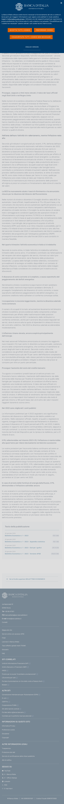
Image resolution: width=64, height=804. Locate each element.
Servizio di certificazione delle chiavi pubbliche (18, 756)
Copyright (5, 737)
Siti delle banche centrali (10, 709)
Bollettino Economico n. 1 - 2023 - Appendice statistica (25, 542)
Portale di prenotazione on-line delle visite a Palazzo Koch (22, 681)
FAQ (3, 653)
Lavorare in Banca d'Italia (10, 642)
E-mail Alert (7, 788)
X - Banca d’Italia (9, 774)
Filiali (4, 638)
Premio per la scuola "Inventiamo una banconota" (19, 674)
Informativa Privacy (8, 726)
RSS (4, 785)
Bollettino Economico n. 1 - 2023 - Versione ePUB (23, 554)
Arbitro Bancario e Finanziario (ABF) (14, 667)
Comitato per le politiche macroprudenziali (16, 716)
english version (32, 48)
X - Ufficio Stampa (9, 778)
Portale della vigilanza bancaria (12, 712)
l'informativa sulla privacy (16, 19)
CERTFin (5, 702)
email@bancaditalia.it (14, 619)
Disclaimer (5, 734)
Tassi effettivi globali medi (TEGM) (14, 646)
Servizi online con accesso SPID (13, 634)
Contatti (4, 622)
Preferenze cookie (8, 730)
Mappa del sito (7, 630)
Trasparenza (6, 748)
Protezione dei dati (8, 752)
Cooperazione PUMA (9, 705)
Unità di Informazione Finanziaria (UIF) (15, 663)
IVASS (4, 670)
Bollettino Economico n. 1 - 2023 (16, 536)
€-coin (4, 698)
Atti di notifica (6, 760)
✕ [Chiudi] (61, 2)
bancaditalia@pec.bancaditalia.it (16, 615)
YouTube (6, 771)
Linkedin (6, 781)
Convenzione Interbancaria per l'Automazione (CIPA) (20, 695)
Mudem (4, 685)
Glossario (5, 649)
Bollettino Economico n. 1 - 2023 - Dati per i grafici (23, 548)
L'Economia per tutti (9, 678)
